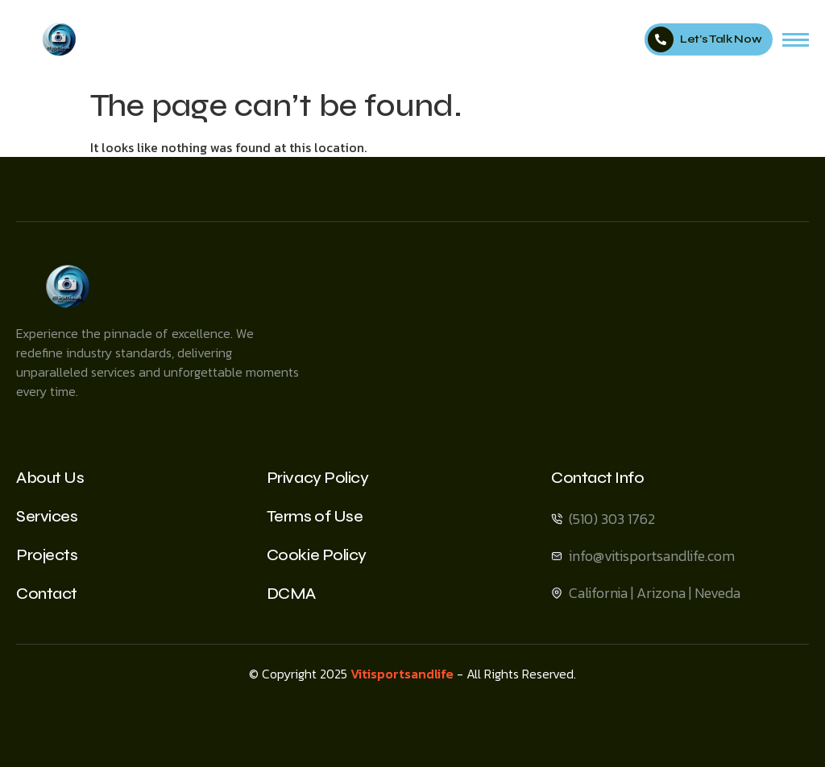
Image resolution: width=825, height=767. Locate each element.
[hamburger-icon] (795, 40)
